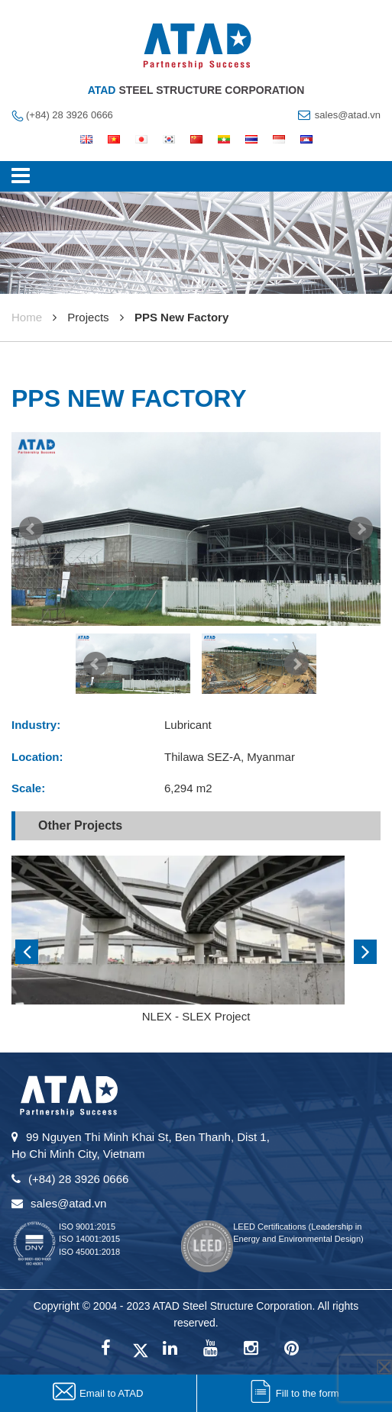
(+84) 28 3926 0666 (69, 115)
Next (360, 529)
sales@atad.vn (348, 115)
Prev (31, 529)
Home (26, 317)
